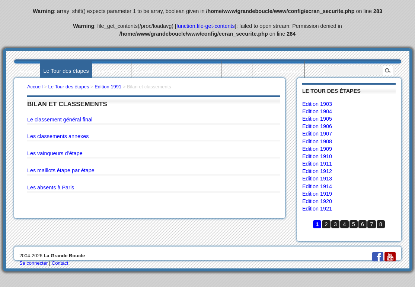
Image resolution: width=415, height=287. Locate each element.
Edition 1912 (317, 171)
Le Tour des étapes (66, 71)
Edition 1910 (317, 156)
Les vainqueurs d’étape (55, 153)
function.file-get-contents (205, 26)
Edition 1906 (317, 126)
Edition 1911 (317, 164)
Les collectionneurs (278, 71)
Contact (60, 263)
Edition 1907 (317, 134)
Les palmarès (112, 71)
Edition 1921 (317, 209)
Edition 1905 (317, 119)
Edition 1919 (317, 194)
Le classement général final (59, 120)
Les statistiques (153, 71)
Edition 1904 (317, 111)
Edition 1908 (317, 141)
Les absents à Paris (50, 187)
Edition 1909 (317, 149)
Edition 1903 (317, 104)
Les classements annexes (58, 136)
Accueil (27, 71)
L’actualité (237, 71)
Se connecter (33, 263)
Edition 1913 (317, 179)
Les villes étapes (198, 71)
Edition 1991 (108, 86)
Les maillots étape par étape (61, 170)
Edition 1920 (317, 201)
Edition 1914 (317, 186)
